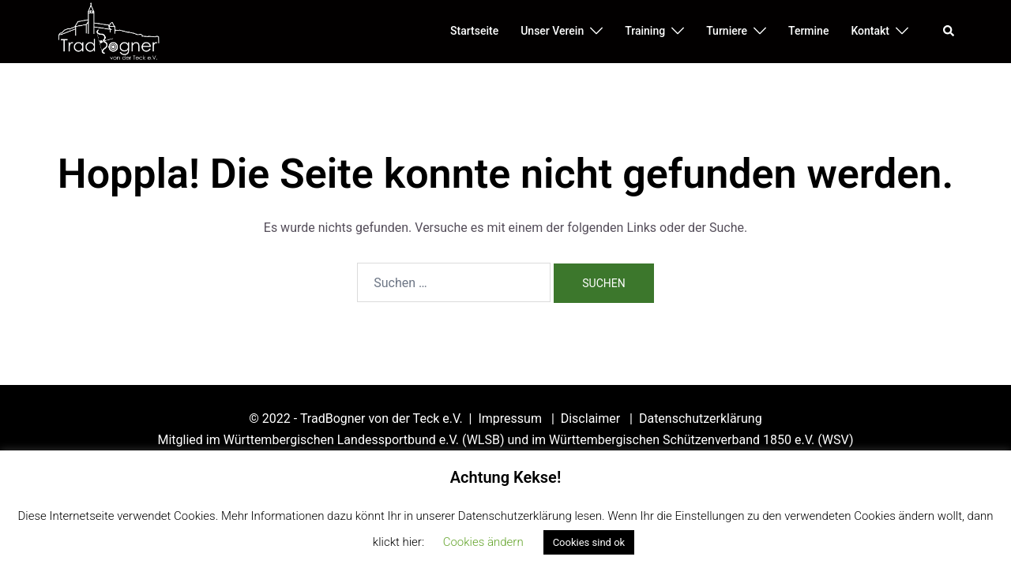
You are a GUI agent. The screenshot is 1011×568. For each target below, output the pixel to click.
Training (645, 30)
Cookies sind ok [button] (589, 542)
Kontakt (870, 30)
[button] (949, 31)
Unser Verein (552, 30)
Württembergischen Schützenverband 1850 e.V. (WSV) (701, 439)
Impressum (511, 418)
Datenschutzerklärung (700, 418)
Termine (808, 30)
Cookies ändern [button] (483, 542)
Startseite (474, 30)
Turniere (726, 30)
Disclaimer (592, 418)
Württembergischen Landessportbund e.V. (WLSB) (364, 439)
